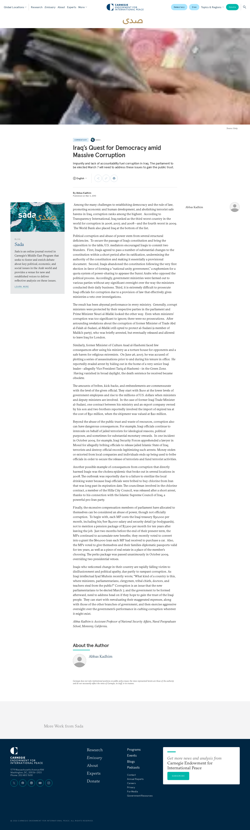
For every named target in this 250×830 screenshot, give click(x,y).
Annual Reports (135, 779)
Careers (131, 783)
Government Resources (140, 795)
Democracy (179, 7)
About (61, 7)
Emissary (50, 7)
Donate (232, 7)
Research (37, 7)
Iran (194, 7)
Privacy (131, 787)
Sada (98, 140)
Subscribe (178, 775)
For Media (132, 791)
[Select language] (80, 178)
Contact (131, 774)
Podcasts (133, 767)
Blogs (131, 761)
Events (132, 755)
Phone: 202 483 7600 (21, 775)
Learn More (22, 286)
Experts (71, 7)
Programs (134, 749)
